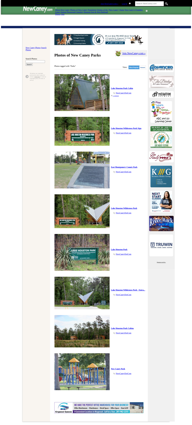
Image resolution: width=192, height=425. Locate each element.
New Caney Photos (33, 48)
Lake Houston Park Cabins (122, 328)
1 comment (116, 95)
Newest (142, 67)
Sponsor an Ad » (161, 262)
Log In (124, 4)
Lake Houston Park (119, 249)
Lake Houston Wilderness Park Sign (126, 128)
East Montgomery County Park (124, 167)
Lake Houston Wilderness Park (124, 208)
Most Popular (134, 67)
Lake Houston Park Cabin (122, 88)
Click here (37, 76)
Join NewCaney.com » (109, 4)
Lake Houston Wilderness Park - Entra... (128, 290)
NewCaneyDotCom (123, 93)
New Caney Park (118, 369)
